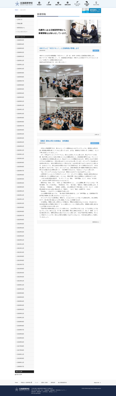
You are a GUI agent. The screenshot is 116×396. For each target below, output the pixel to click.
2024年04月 (20, 134)
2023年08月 (20, 166)
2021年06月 (20, 268)
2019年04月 (20, 342)
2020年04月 (20, 301)
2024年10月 (20, 113)
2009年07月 (20, 366)
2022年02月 (20, 236)
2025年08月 (20, 77)
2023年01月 (20, 191)
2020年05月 (20, 297)
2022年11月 (20, 199)
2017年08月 (20, 346)
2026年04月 (20, 44)
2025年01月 (20, 101)
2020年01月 (20, 313)
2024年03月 (20, 138)
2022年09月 (20, 207)
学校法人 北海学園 (25, 382)
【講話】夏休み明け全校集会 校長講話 (54, 141)
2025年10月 (20, 68)
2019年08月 (20, 325)
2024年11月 (20, 109)
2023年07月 (20, 170)
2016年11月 (20, 354)
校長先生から (96, 222)
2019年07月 (20, 329)
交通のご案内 (44, 382)
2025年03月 (20, 97)
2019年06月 (20, 334)
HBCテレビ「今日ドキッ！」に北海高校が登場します (59, 48)
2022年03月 (20, 232)
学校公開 (19, 23)
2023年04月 (20, 183)
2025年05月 (20, 89)
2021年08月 (20, 260)
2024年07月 (20, 125)
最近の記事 (19, 374)
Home (16, 10)
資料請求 (53, 382)
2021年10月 (20, 252)
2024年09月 (20, 117)
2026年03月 (20, 48)
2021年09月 (20, 256)
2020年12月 (20, 285)
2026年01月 (20, 56)
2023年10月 (20, 158)
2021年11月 (20, 248)
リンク (36, 382)
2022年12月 (20, 195)
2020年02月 (20, 309)
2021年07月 (20, 264)
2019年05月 (20, 338)
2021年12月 (20, 244)
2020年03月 (20, 305)
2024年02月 (20, 142)
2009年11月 (20, 362)
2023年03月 (20, 187)
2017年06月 (20, 350)
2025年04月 (20, 93)
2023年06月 (20, 174)
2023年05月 (20, 179)
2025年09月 (20, 72)
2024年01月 (20, 146)
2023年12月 (20, 150)
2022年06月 (20, 219)
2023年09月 (20, 162)
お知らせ (97, 134)
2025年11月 (20, 64)
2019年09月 (20, 321)
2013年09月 (20, 358)
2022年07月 (20, 215)
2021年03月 (20, 276)
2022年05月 (20, 223)
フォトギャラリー (22, 31)
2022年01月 (20, 240)
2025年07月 (20, 81)
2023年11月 (20, 154)
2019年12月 (20, 317)
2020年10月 (20, 289)
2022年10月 (20, 203)
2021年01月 (20, 281)
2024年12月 (20, 105)
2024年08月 (20, 121)
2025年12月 (20, 60)
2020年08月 (20, 293)
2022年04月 (20, 228)
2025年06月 (20, 85)
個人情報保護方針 (62, 382)
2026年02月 (20, 52)
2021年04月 (20, 272)
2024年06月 (20, 130)
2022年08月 (20, 211)
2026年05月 (20, 40)
